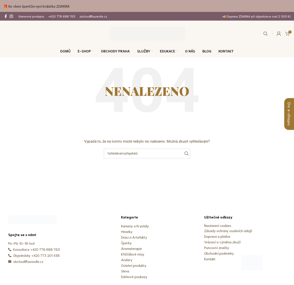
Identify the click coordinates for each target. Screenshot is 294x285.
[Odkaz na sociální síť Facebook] (5, 16)
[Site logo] (147, 33)
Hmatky (127, 231)
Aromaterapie (131, 248)
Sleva (125, 271)
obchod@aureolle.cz (93, 16)
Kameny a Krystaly (135, 225)
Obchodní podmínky (219, 253)
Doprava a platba (217, 236)
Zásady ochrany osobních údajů (228, 230)
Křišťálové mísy (132, 254)
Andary (126, 259)
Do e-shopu (289, 114)
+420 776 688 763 (61, 16)
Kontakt (209, 258)
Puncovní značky (216, 247)
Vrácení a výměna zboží (222, 241)
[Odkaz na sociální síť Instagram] (11, 16)
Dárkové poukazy (134, 276)
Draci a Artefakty (134, 237)
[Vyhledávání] (265, 33)
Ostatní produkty (133, 265)
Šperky (126, 242)
